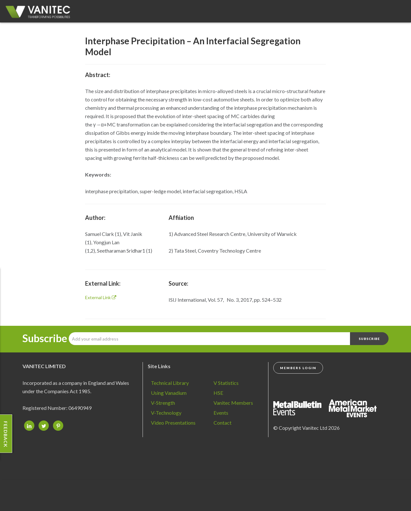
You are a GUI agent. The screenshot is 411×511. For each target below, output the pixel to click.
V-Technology (166, 413)
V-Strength (163, 403)
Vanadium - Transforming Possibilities (40, 13)
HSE (218, 393)
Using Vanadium (169, 393)
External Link (100, 297)
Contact (223, 423)
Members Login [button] (298, 368)
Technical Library (170, 383)
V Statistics (226, 383)
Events (221, 413)
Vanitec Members (233, 403)
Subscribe (44, 338)
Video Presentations (173, 423)
